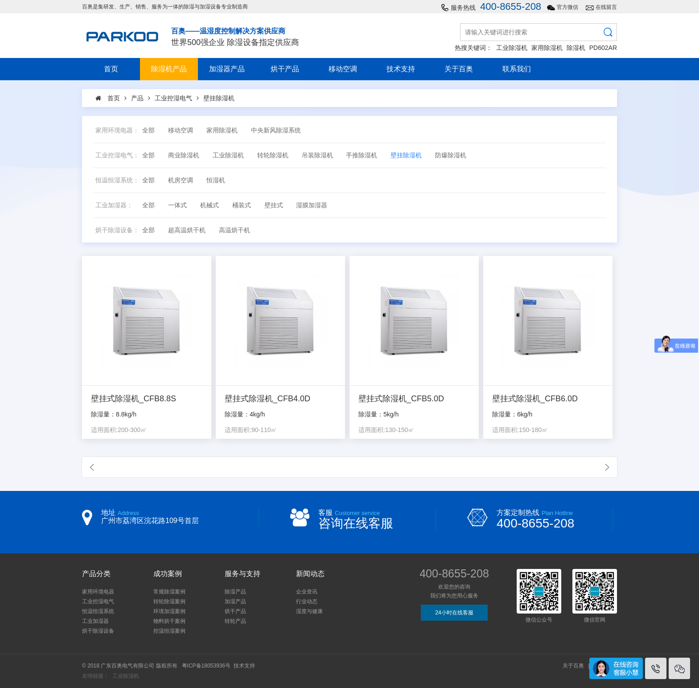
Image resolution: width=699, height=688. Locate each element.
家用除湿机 (547, 47)
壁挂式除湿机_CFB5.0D (401, 399)
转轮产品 (235, 621)
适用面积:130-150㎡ (386, 430)
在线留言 (606, 7)
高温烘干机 (234, 230)
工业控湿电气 (98, 601)
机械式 (209, 205)
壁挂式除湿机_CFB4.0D (267, 399)
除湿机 (576, 47)
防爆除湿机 (450, 155)
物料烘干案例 (169, 621)
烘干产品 (285, 69)
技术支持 (401, 69)
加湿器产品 (227, 69)
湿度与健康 (309, 611)
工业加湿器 (95, 621)
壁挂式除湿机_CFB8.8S (133, 399)
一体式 (177, 205)
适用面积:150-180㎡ (520, 430)
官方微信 (567, 7)
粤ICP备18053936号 (206, 666)
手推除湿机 (361, 155)
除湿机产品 (169, 69)
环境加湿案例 (169, 611)
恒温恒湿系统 (98, 611)
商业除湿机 (183, 155)
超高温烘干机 (187, 230)
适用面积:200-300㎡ (119, 430)
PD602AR (603, 47)
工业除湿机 (511, 47)
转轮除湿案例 (169, 601)
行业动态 (306, 601)
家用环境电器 (98, 592)
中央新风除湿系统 (276, 130)
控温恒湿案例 (169, 631)
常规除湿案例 (169, 592)
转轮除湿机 (272, 155)
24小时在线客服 (454, 613)
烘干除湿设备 (98, 631)
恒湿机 (215, 180)
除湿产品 (235, 592)
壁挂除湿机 (406, 155)
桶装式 (241, 205)
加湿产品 (235, 601)
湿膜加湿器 (311, 205)
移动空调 (343, 69)
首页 (111, 69)
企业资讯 (306, 592)
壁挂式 (273, 205)
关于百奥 (458, 69)
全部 (148, 130)
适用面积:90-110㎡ (251, 430)
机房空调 (180, 180)
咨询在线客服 (355, 523)
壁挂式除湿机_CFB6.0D (535, 399)
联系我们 (516, 69)
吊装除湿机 (317, 155)
